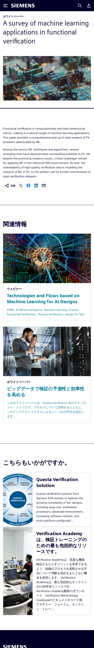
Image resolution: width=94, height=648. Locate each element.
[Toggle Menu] (5, 5)
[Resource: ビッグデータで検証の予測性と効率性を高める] (47, 375)
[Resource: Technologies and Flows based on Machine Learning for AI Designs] (47, 277)
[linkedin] (36, 186)
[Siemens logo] (23, 5)
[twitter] (21, 186)
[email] (43, 186)
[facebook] (28, 186)
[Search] (80, 5)
